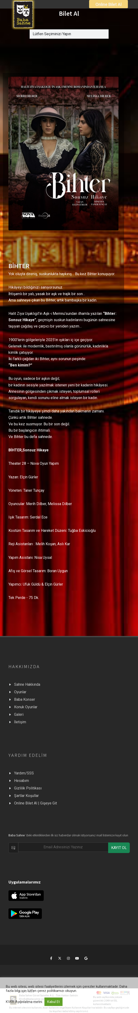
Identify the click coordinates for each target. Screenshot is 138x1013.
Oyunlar (20, 692)
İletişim (20, 722)
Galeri (19, 714)
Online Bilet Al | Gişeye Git (35, 803)
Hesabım (21, 780)
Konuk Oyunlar (25, 707)
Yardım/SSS (24, 773)
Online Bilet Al (108, 4)
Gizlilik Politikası (28, 788)
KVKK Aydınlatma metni (24, 1002)
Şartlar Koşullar (26, 795)
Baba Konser (24, 699)
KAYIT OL (119, 847)
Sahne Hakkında (27, 684)
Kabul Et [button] (53, 1002)
